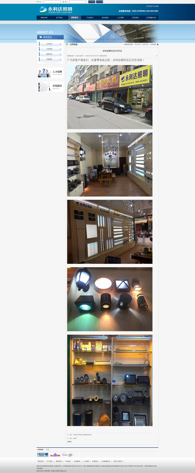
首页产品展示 (44, 22)
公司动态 (49, 44)
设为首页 (149, 6)
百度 (47, 449)
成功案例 (105, 18)
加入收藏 (155, 6)
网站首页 (44, 18)
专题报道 (49, 59)
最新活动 (49, 54)
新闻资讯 (74, 18)
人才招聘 (120, 18)
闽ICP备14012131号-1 (75, 466)
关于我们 (59, 18)
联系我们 (135, 18)
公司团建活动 (151, 18)
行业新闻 (49, 49)
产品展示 (90, 18)
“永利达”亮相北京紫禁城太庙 (82, 435)
